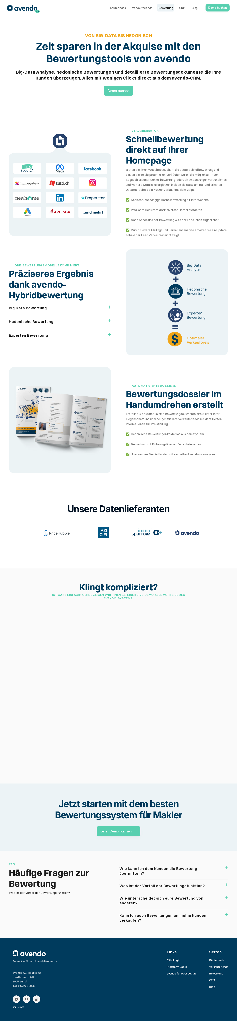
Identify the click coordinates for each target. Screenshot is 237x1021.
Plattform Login (177, 966)
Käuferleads (216, 960)
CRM (212, 980)
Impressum (18, 1006)
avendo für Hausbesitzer (182, 973)
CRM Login (173, 960)
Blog (212, 986)
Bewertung (216, 973)
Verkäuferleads (218, 966)
